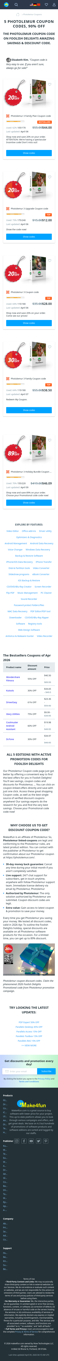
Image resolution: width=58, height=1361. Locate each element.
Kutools (10, 690)
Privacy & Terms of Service (26, 1331)
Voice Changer (15, 549)
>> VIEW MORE (29, 1045)
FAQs (5, 1253)
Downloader (15, 617)
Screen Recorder (43, 586)
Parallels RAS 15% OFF (29, 1040)
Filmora (5, 1100)
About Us (5, 1223)
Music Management (27, 592)
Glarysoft (5, 1177)
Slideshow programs (19, 574)
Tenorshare (5, 1153)
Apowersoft (5, 1206)
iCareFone (5, 1112)
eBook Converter (40, 574)
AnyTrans (5, 1120)
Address (5, 1235)
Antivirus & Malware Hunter (20, 636)
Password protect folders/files (29, 605)
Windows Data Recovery (38, 549)
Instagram (16, 1141)
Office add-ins (29, 531)
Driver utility (45, 531)
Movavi (5, 1149)
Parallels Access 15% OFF (29, 1031)
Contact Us (5, 1239)
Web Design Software (29, 629)
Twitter (38, 1141)
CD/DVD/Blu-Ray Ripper (37, 617)
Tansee (5, 1194)
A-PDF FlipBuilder (5, 1210)
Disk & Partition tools (19, 568)
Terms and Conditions (29, 1081)
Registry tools (35, 623)
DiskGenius (5, 1124)
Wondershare (5, 1161)
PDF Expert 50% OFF (29, 1022)
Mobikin (5, 1198)
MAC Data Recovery (17, 611)
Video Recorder (44, 636)
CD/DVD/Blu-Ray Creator (19, 586)
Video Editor (12, 531)
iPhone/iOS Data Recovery (19, 561)
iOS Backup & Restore (29, 580)
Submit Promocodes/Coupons (5, 1265)
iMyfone (5, 1173)
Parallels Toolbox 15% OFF (29, 1036)
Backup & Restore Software (29, 555)
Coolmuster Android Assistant (12, 726)
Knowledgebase (5, 1261)
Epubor (5, 1202)
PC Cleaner (46, 592)
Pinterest (45, 1141)
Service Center (5, 1231)
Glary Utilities (13, 714)
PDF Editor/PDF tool (40, 611)
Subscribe (46, 1071)
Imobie (5, 1190)
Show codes (29, 152)
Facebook (23, 1141)
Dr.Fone (10, 739)
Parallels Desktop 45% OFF (29, 1026)
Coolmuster (5, 1108)
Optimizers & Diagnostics (29, 537)
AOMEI (5, 1165)
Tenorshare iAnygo (5, 1128)
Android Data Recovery (41, 543)
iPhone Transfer (44, 561)
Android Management (16, 543)
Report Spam (5, 1257)
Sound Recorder (29, 598)
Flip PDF (10, 592)
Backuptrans (5, 1185)
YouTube (31, 1141)
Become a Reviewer (5, 1269)
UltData (5, 1116)
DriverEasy (11, 702)
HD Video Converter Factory (5, 1132)
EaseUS (5, 1157)
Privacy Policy (44, 1078)
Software (20, 623)
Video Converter (41, 568)
